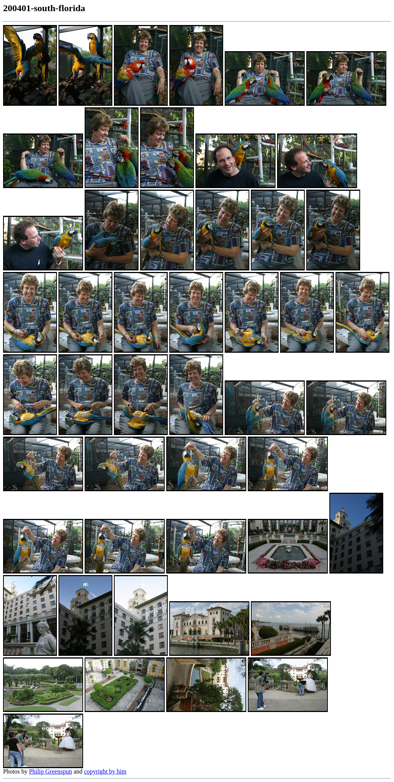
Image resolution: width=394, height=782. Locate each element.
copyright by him (105, 771)
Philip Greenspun (50, 771)
